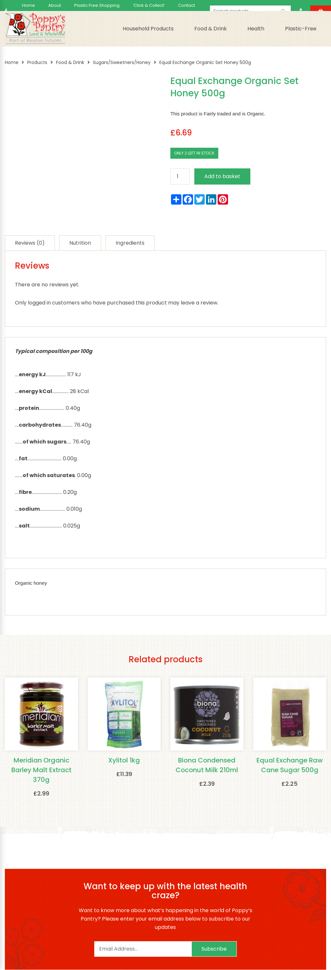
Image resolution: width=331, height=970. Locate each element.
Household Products (148, 28)
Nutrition (80, 243)
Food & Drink (210, 28)
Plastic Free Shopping (97, 5)
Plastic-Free (300, 28)
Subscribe (214, 949)
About (54, 5)
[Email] (142, 949)
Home (28, 5)
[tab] (30, 242)
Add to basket (222, 176)
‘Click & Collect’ (149, 5)
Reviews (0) (30, 243)
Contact (186, 5)
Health (255, 28)
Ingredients (130, 243)
